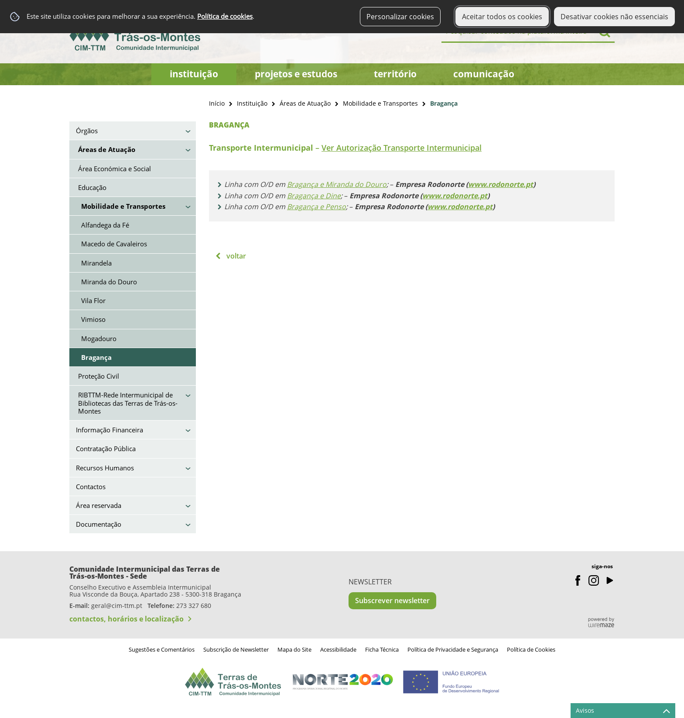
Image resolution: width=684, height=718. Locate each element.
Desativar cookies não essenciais (614, 16)
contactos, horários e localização (126, 619)
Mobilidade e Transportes (380, 103)
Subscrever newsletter (392, 600)
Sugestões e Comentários (162, 649)
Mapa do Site (294, 649)
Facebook (578, 580)
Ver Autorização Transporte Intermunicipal (401, 147)
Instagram (593, 580)
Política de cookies (225, 16)
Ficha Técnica (382, 649)
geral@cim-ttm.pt (116, 605)
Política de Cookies (531, 649)
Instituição (252, 103)
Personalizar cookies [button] (400, 16)
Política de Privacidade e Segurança (452, 649)
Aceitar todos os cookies (502, 16)
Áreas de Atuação (305, 103)
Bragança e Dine (314, 195)
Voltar (236, 256)
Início (217, 103)
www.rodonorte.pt (500, 184)
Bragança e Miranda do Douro (336, 184)
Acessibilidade (338, 649)
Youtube (609, 580)
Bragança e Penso (316, 206)
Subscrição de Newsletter (236, 649)
